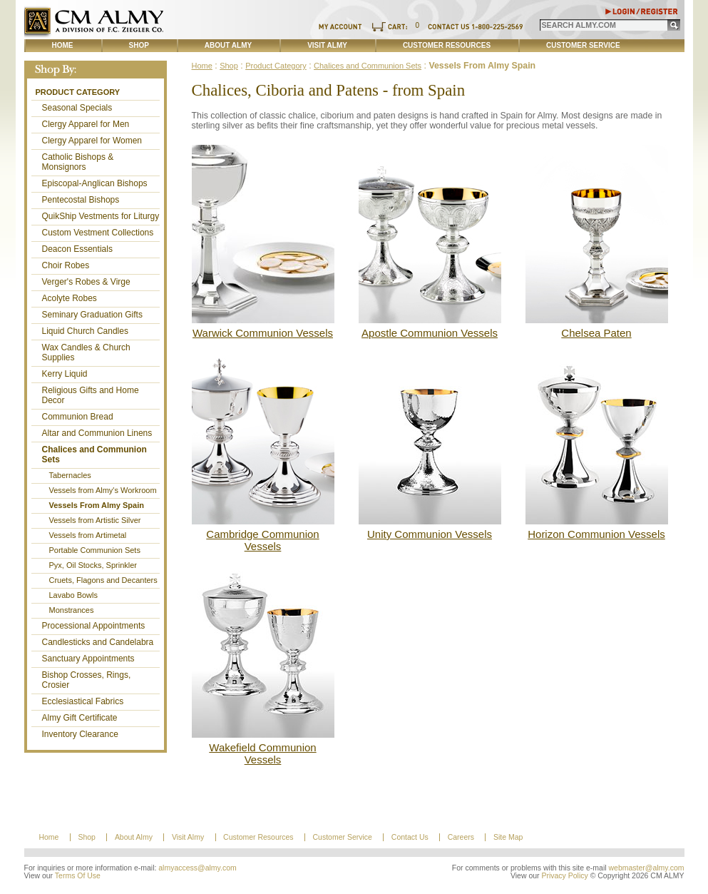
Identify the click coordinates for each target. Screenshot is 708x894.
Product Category (78, 92)
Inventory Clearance (80, 734)
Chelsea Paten (596, 333)
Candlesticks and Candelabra (98, 642)
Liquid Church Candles (85, 331)
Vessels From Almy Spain (96, 505)
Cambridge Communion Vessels (262, 540)
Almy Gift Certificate (80, 718)
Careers (461, 837)
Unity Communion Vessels (429, 534)
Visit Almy (327, 45)
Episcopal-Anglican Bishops (95, 183)
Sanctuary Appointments (88, 659)
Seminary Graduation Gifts (92, 315)
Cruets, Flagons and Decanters (103, 580)
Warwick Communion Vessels (263, 333)
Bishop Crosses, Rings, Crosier (86, 680)
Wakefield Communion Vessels (262, 753)
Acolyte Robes (69, 298)
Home (62, 45)
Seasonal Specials (77, 108)
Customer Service (583, 45)
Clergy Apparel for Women (92, 141)
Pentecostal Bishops (81, 200)
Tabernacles (70, 475)
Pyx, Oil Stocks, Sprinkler (93, 565)
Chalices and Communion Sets (94, 454)
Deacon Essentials (77, 249)
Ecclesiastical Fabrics (83, 701)
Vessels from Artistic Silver (95, 520)
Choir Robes (66, 265)
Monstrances (71, 610)
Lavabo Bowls (73, 595)
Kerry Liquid (65, 374)
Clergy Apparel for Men (86, 124)
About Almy (228, 45)
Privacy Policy (564, 876)
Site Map (508, 837)
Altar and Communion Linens (97, 433)
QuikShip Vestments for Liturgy (101, 216)
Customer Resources (447, 45)
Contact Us (410, 837)
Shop (139, 45)
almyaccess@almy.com (197, 868)
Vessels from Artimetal (88, 535)
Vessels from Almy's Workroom (103, 490)
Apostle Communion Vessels (429, 333)
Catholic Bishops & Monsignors (78, 162)
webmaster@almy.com (646, 868)
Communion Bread (77, 417)
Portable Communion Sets (94, 550)
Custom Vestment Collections (98, 233)
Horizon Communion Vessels (596, 534)
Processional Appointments (93, 626)
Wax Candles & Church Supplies (86, 352)
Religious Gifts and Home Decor (90, 395)
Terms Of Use (78, 876)
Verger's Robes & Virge (86, 282)
